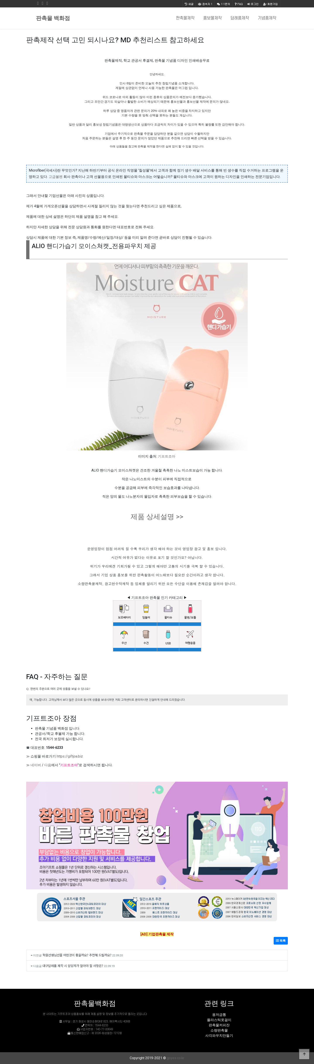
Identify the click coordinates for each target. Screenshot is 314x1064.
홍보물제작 (212, 18)
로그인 (253, 4)
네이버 (36, 765)
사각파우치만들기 (219, 1035)
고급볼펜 (56, 177)
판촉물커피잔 (219, 1025)
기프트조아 (166, 456)
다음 (47, 765)
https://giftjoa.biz (70, 756)
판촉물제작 (185, 18)
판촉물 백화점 (53, 18)
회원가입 (270, 4)
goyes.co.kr (175, 1058)
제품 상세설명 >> (157, 516)
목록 (281, 940)
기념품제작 (267, 18)
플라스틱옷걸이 (219, 1020)
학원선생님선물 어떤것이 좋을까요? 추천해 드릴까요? (77, 955)
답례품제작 (239, 18)
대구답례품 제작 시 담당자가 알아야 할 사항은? (73, 965)
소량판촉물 (219, 1030)
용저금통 (219, 1015)
